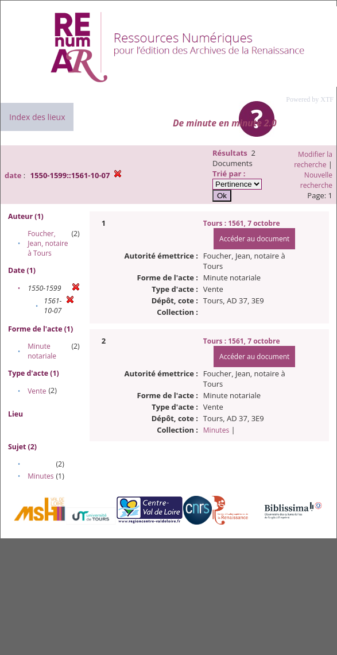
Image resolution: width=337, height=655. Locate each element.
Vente (37, 391)
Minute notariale (42, 351)
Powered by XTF (310, 99)
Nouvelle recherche (316, 180)
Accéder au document (254, 239)
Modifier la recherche (313, 159)
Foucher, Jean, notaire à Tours (48, 243)
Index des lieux (37, 116)
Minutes (40, 476)
